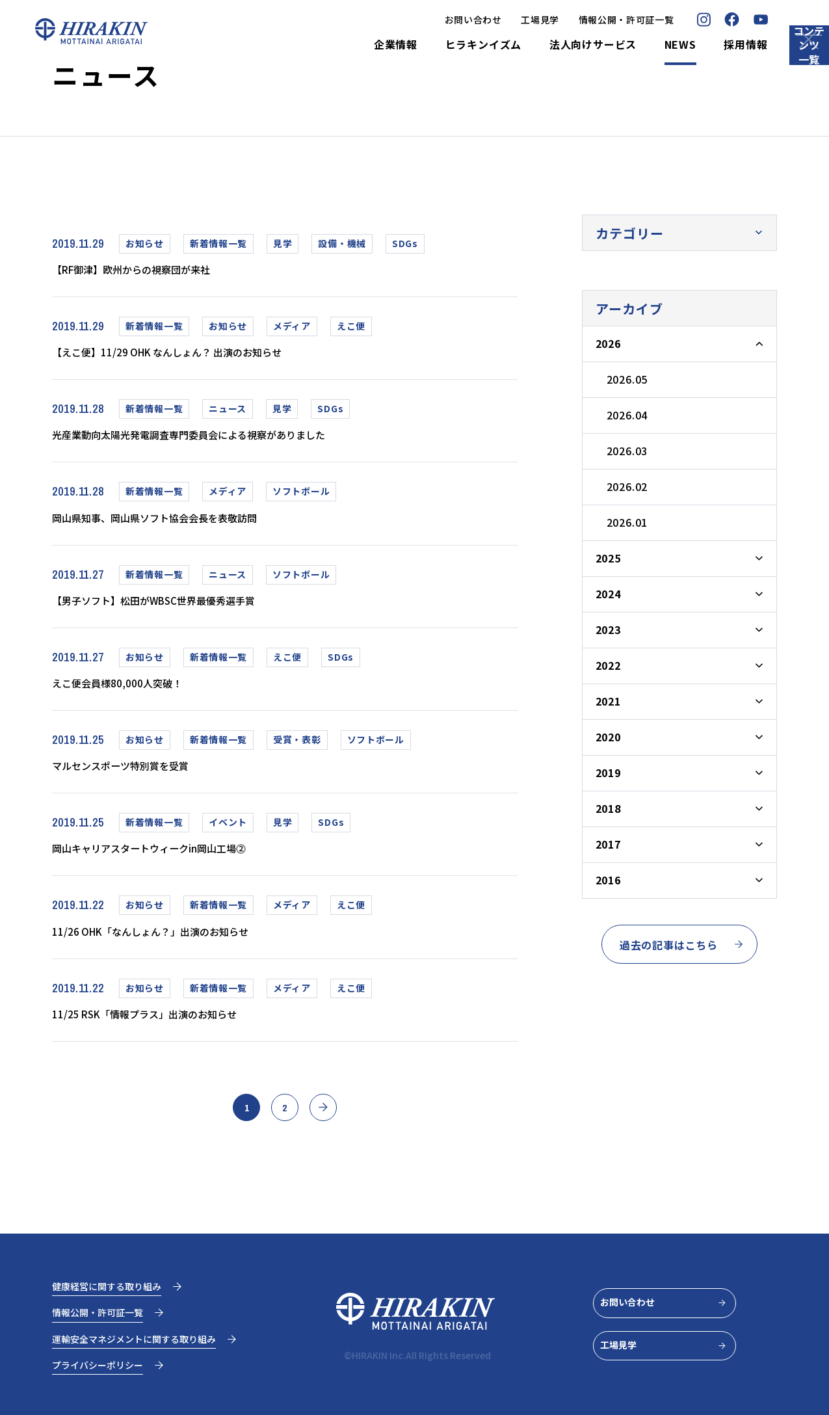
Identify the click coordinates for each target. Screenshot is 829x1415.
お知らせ (144, 243)
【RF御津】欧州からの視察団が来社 (152, 269)
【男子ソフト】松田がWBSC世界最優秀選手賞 (180, 610)
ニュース (227, 413)
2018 (608, 808)
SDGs (405, 243)
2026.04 (627, 415)
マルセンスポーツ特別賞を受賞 (138, 781)
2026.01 (627, 522)
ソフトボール (301, 498)
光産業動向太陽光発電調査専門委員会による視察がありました (223, 440)
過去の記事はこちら (682, 945)
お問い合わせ (415, 19)
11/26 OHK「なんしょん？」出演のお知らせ (176, 952)
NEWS (622, 45)
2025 (608, 558)
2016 (608, 880)
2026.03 (627, 450)
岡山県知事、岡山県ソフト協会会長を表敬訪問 (181, 525)
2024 (608, 594)
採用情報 (688, 45)
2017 (608, 844)
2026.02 (627, 486)
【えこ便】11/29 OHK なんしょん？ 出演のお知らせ (197, 355)
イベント (228, 839)
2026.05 (627, 379)
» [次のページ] (334, 1137)
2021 (608, 701)
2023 (608, 629)
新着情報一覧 (218, 243)
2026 (608, 343)
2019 (608, 772)
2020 (608, 737)
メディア (292, 328)
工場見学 (483, 19)
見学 (282, 243)
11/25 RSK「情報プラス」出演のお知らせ (168, 1037)
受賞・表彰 (297, 754)
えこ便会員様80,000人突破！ (133, 695)
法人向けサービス (535, 45)
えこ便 (351, 328)
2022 (608, 665)
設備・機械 (342, 243)
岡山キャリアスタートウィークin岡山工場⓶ (174, 866)
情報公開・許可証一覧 (568, 19)
